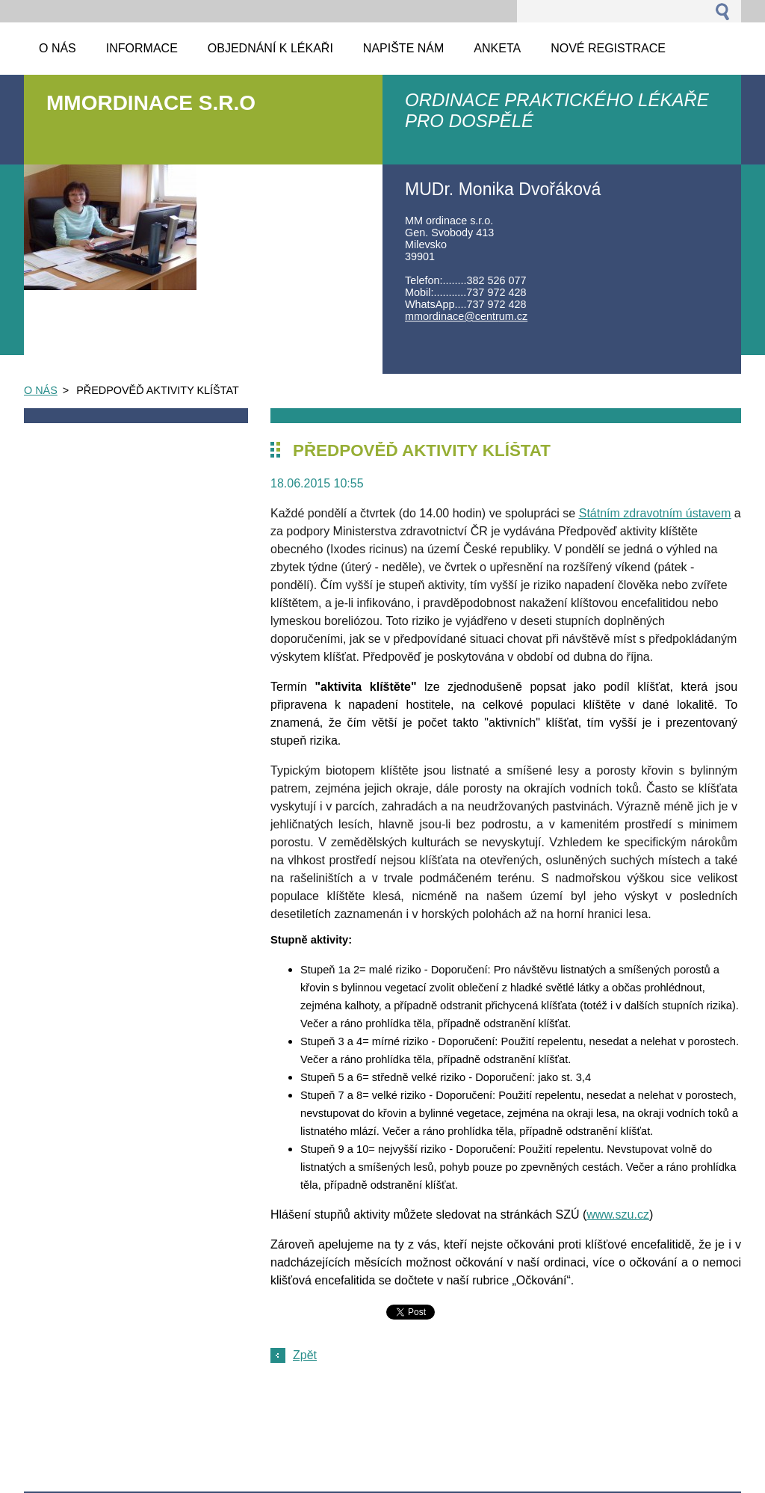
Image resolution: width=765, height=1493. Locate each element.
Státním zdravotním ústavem (655, 513)
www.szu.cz (617, 1214)
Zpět (305, 1355)
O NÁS (41, 390)
